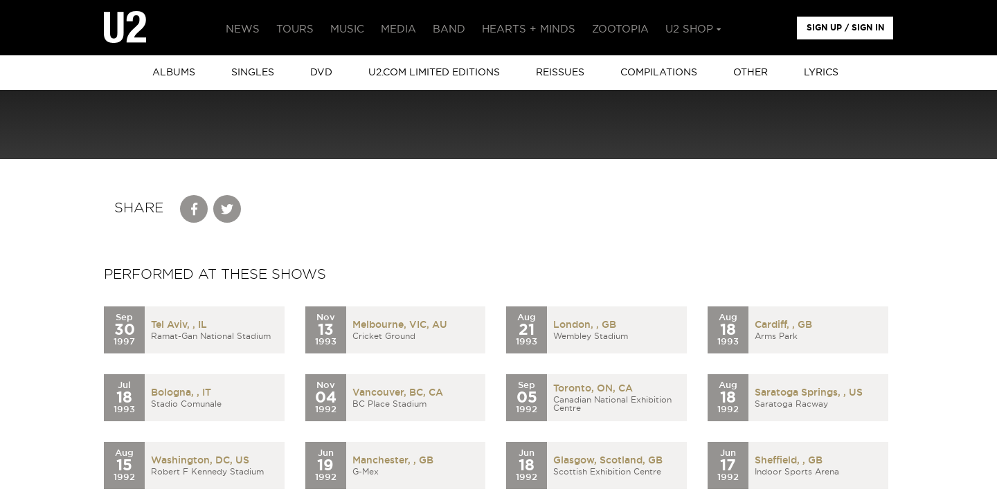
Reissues (560, 72)
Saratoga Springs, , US (809, 393)
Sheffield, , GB (789, 460)
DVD (321, 72)
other (750, 72)
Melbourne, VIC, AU (399, 325)
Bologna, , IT (181, 393)
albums (173, 72)
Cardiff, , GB (783, 325)
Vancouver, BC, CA (397, 393)
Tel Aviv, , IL (179, 325)
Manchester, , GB (392, 460)
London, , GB (584, 325)
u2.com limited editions (434, 72)
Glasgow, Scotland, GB (608, 460)
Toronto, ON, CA (593, 389)
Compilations (658, 72)
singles (252, 72)
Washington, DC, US (200, 460)
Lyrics (821, 72)
